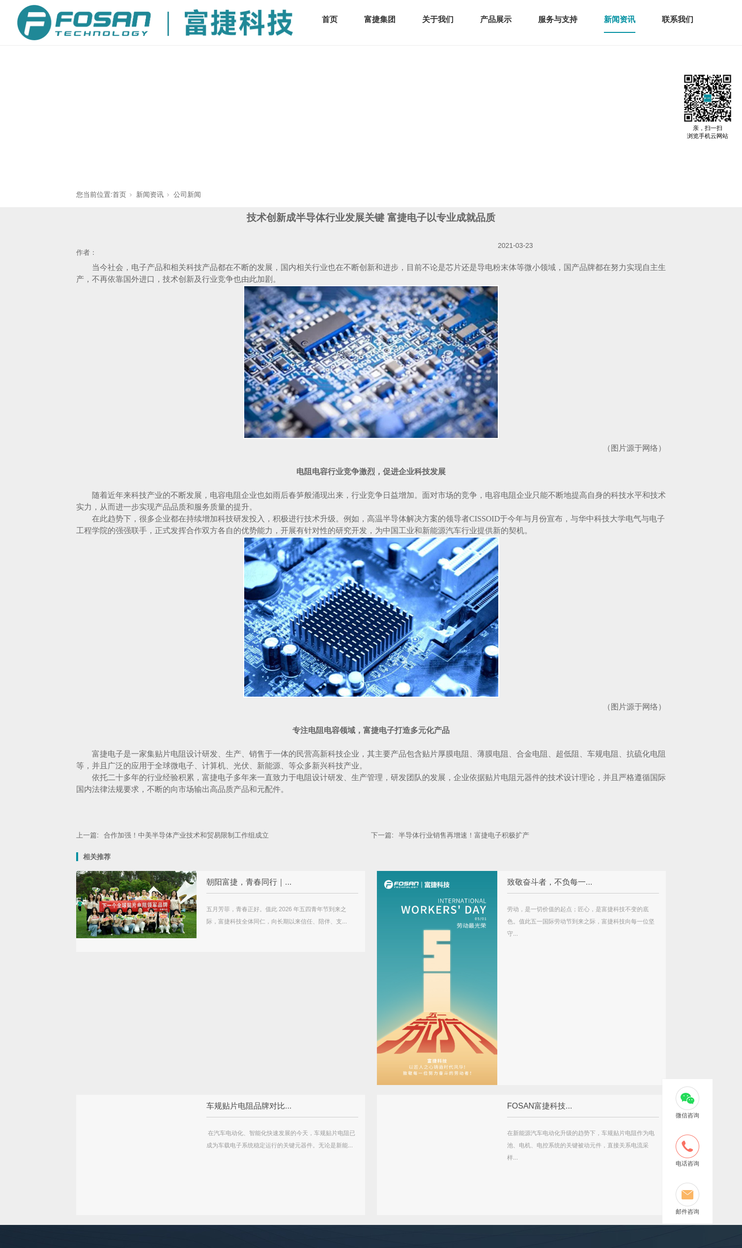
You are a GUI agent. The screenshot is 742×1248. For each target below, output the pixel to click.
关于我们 (438, 19)
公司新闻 (187, 194)
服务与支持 (557, 19)
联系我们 (677, 19)
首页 (330, 19)
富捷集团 (380, 19)
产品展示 (496, 19)
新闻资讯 (619, 19)
